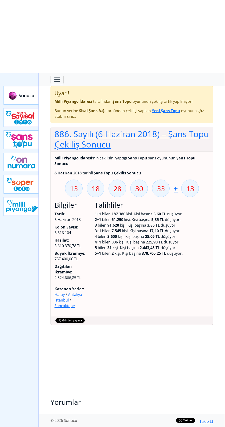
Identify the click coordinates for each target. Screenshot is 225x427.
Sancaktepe (64, 305)
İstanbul (61, 300)
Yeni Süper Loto (21, 184)
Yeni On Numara (21, 162)
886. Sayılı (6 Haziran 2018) (131, 139)
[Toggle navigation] (57, 79)
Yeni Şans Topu (21, 139)
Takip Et (206, 421)
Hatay (59, 294)
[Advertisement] (112, 36)
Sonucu (21, 95)
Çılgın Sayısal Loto (21, 117)
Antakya (75, 294)
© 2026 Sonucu (64, 420)
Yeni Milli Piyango (21, 206)
